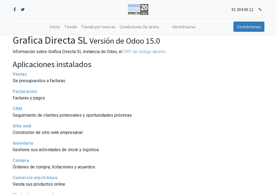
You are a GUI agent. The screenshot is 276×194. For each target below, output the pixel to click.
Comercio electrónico (35, 177)
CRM (17, 108)
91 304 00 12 (241, 9)
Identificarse (183, 26)
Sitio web (22, 126)
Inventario (23, 143)
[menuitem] (54, 26)
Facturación (25, 91)
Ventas (20, 74)
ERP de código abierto (144, 51)
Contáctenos (248, 26)
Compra (21, 160)
